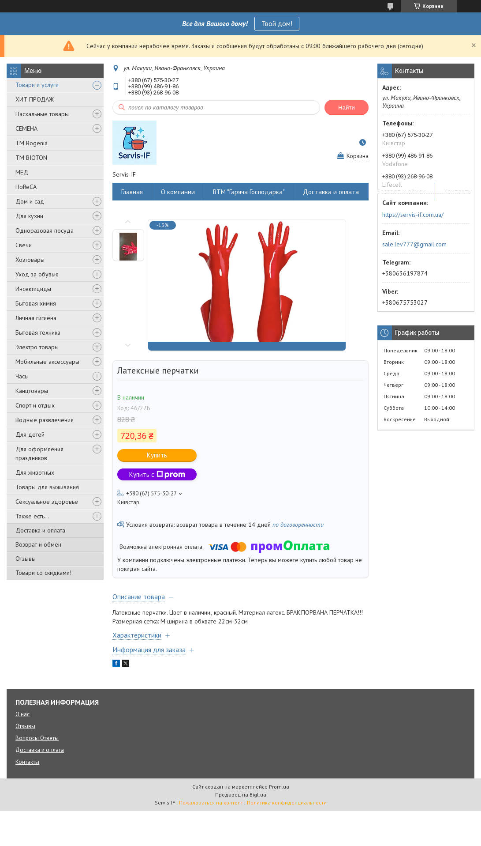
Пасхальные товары (42, 114)
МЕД (21, 172)
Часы (22, 376)
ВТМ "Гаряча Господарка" (249, 192)
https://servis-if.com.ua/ (413, 215)
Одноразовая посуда (44, 230)
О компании (178, 192)
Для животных (34, 472)
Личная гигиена (35, 318)
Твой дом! (276, 23)
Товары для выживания (47, 487)
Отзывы (25, 559)
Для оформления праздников (39, 453)
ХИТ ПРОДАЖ (34, 99)
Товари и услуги (37, 85)
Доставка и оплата (40, 530)
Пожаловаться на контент (211, 802)
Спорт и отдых (35, 405)
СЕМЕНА (26, 128)
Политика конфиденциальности (287, 802)
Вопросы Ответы (37, 738)
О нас (22, 714)
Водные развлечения (44, 420)
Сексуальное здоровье (46, 502)
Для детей (30, 434)
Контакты (458, 192)
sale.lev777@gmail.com (414, 244)
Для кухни (29, 216)
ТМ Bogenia (31, 143)
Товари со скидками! (43, 573)
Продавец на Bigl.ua (240, 794)
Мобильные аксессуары (47, 362)
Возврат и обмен (38, 544)
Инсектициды (33, 289)
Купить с (157, 474)
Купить (157, 455)
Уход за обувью (37, 274)
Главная (132, 192)
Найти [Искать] (346, 107)
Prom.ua (279, 786)
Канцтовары (31, 391)
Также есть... (32, 516)
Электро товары (37, 347)
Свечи (23, 245)
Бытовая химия (35, 303)
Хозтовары (30, 260)
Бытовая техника (37, 332)
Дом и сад (29, 201)
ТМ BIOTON (31, 158)
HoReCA (26, 187)
